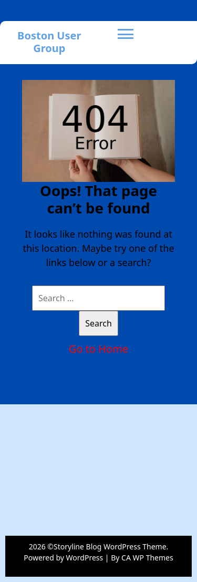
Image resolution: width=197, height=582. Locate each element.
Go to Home (98, 349)
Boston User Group (49, 41)
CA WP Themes (147, 558)
